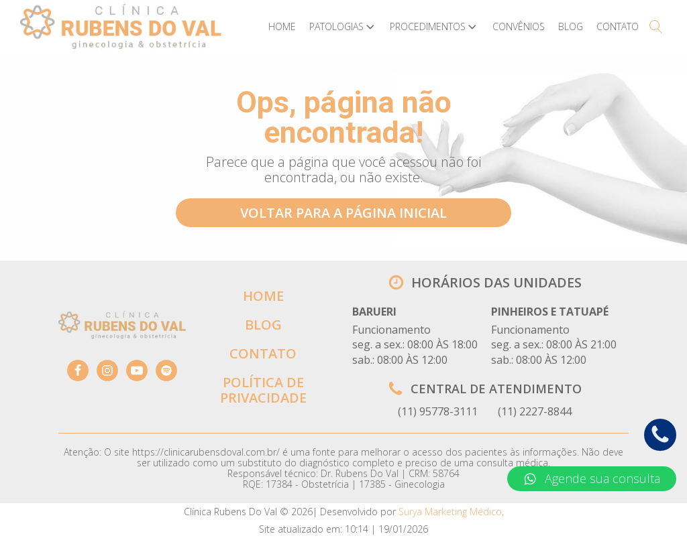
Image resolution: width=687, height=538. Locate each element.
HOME (263, 296)
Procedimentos (434, 26)
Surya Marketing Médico (450, 511)
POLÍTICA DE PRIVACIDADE (263, 390)
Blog (570, 26)
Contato (617, 26)
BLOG (263, 324)
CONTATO (263, 353)
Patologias (343, 26)
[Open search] (656, 26)
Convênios (518, 26)
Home (282, 26)
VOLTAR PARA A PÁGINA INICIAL (343, 213)
